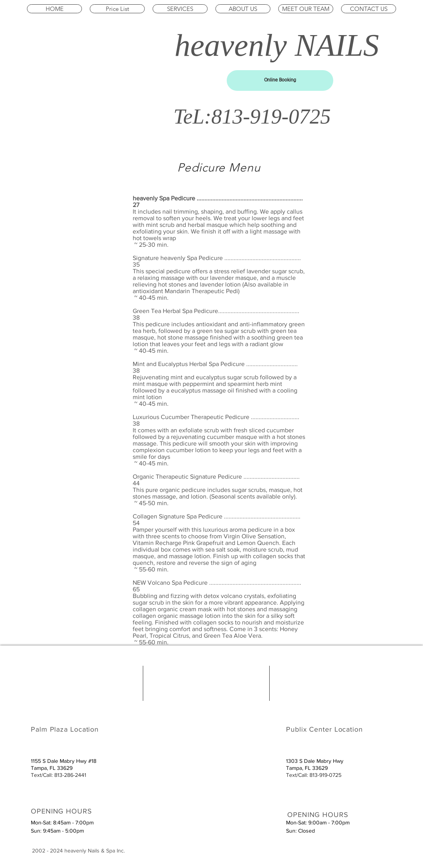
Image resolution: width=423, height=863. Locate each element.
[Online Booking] (280, 80)
